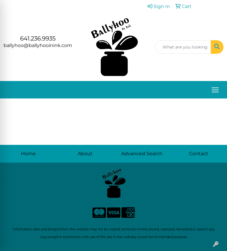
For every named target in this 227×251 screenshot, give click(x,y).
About (85, 153)
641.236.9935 (38, 38)
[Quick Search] (183, 47)
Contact (198, 153)
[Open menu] (215, 90)
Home (28, 153)
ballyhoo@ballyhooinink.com (38, 45)
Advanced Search (142, 153)
